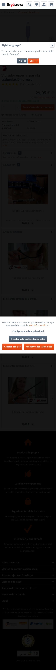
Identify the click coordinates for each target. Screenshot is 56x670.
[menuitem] (4, 4)
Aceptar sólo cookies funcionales (28, 339)
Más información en (39, 325)
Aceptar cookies (12, 346)
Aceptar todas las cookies (39, 346)
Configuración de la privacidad (28, 331)
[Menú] (4, 4)
